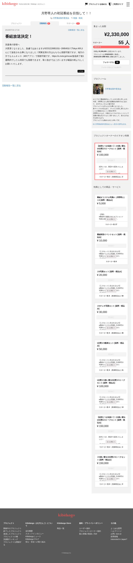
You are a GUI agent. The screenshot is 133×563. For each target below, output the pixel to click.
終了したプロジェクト (12, 531)
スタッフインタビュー (34, 534)
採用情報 (114, 536)
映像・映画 (77, 18)
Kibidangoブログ (32, 539)
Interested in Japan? (119, 539)
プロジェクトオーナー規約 (90, 531)
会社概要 (29, 531)
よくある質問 (116, 528)
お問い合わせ (116, 534)
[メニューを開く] (128, 4)
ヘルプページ (116, 531)
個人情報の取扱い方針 (88, 534)
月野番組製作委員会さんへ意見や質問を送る (109, 124)
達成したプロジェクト (12, 534)
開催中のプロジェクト (12, 528)
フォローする (111, 62)
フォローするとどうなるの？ (111, 67)
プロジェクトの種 (10, 536)
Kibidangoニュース (33, 536)
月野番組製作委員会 (61, 18)
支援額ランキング (10, 539)
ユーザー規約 (84, 528)
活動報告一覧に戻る (76, 30)
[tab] (45, 23)
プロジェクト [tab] (16, 23)
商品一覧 (60, 528)
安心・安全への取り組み (35, 542)
